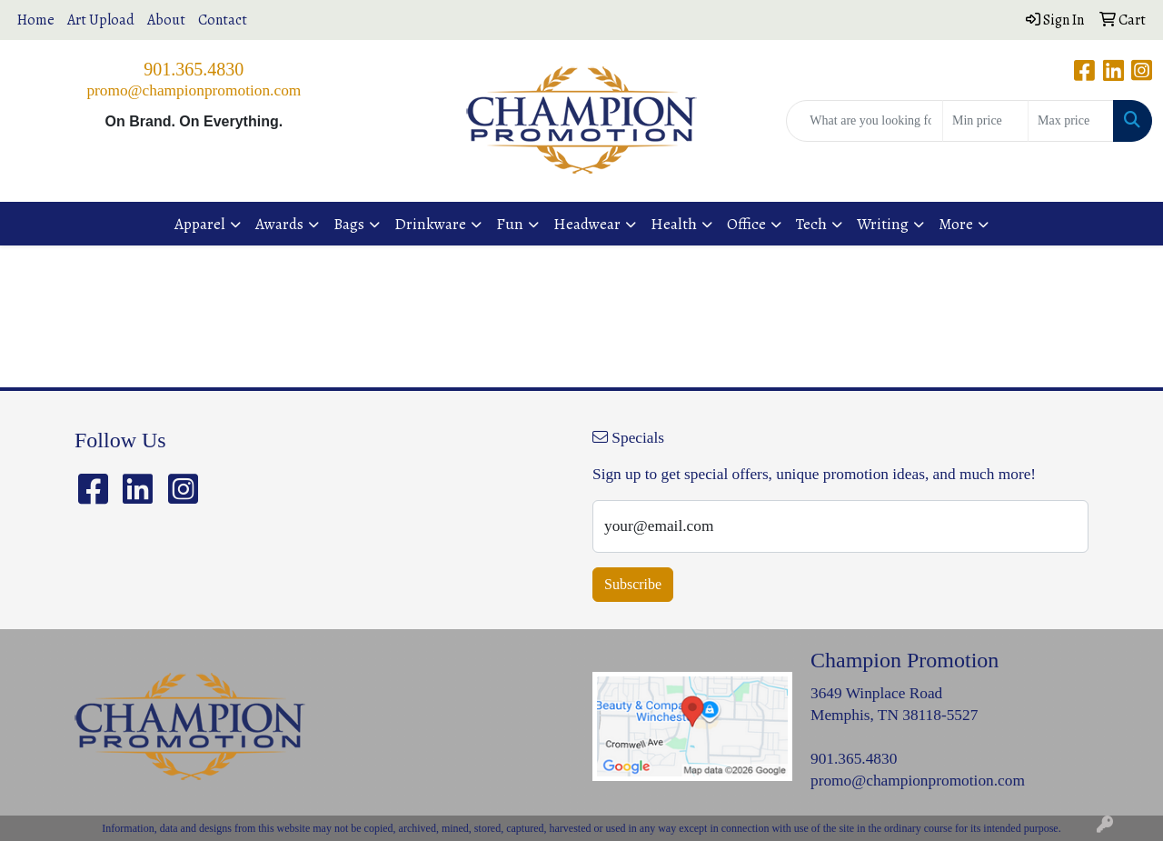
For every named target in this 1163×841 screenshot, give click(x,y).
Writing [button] (883, 224)
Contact (222, 20)
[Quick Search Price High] (1071, 121)
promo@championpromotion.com (193, 90)
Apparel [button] (199, 224)
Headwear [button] (587, 224)
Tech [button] (811, 224)
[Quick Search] (864, 121)
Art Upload (100, 20)
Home (36, 20)
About (166, 20)
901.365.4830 (194, 69)
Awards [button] (279, 224)
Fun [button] (509, 224)
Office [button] (746, 224)
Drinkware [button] (430, 224)
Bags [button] (348, 224)
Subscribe (632, 584)
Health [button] (674, 224)
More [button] (956, 224)
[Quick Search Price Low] (985, 121)
